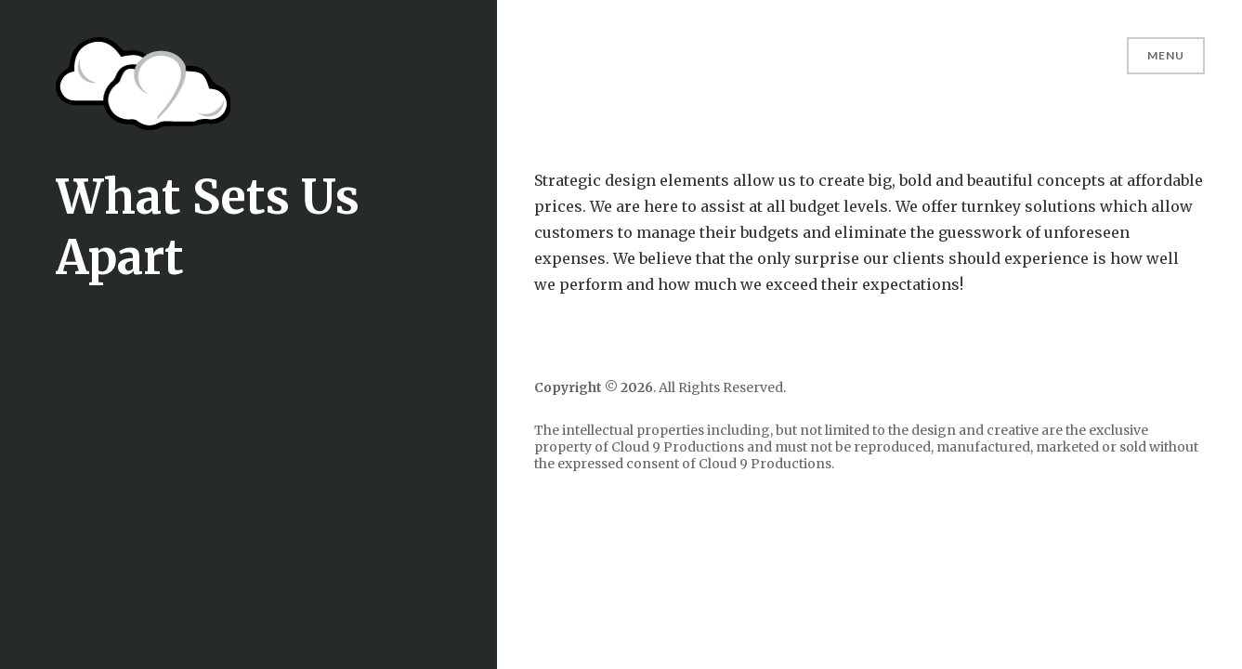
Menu (1165, 55)
